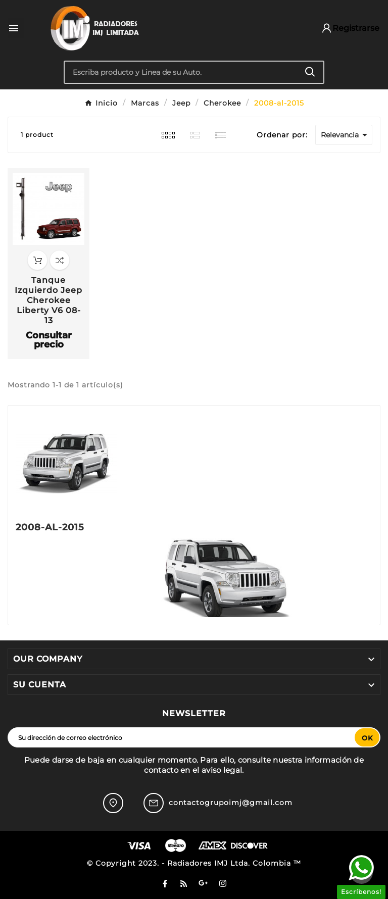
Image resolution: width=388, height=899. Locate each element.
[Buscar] (181, 72)
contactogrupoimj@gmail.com (231, 802)
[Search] (310, 72)
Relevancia (346, 135)
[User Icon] (345, 28)
